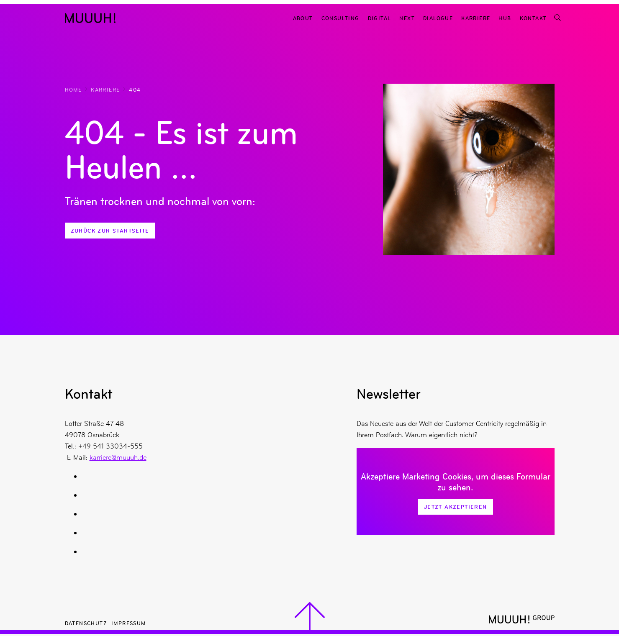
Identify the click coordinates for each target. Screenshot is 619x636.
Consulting (340, 18)
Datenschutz (86, 623)
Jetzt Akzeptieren (455, 506)
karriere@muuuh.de (118, 457)
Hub (504, 18)
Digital (379, 18)
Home (73, 89)
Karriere (475, 18)
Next (407, 18)
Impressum (128, 623)
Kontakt (533, 18)
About (303, 18)
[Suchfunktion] (557, 17)
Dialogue (438, 18)
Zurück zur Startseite (110, 230)
